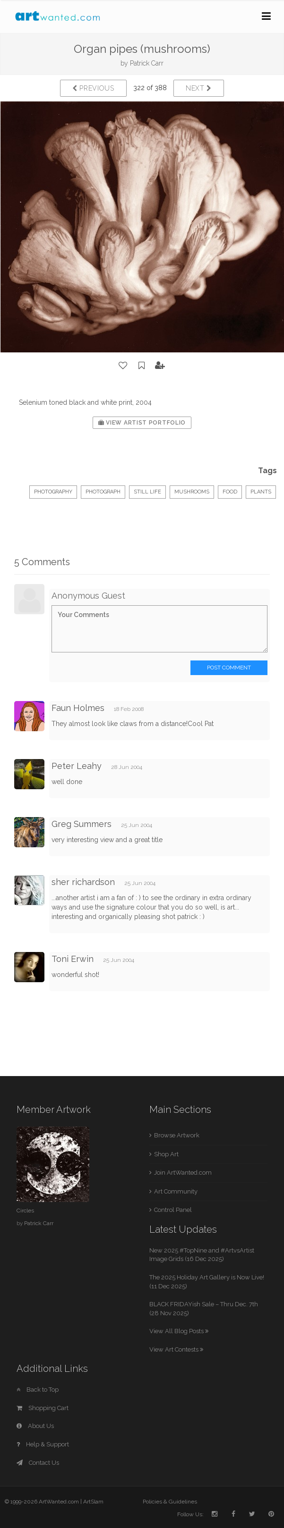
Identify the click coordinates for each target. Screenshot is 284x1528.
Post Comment (229, 667)
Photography (53, 492)
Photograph (103, 492)
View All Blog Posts (178, 1331)
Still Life (147, 492)
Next (199, 88)
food (230, 492)
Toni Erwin (73, 959)
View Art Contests (176, 1349)
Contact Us (38, 1462)
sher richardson (83, 882)
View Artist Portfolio (142, 422)
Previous (93, 88)
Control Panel (173, 1209)
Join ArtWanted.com (183, 1172)
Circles (25, 1210)
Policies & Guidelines (170, 1501)
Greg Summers (82, 824)
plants (260, 492)
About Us (35, 1425)
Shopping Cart (43, 1407)
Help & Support (43, 1444)
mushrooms (191, 492)
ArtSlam (93, 1501)
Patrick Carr (147, 63)
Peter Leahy (77, 766)
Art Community (176, 1191)
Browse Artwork (176, 1135)
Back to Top (38, 1389)
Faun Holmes (78, 708)
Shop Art (166, 1154)
